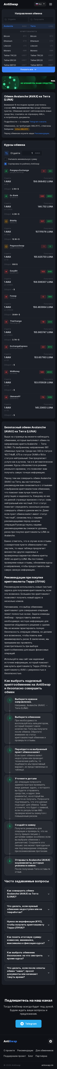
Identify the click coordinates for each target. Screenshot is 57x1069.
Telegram (28, 1023)
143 (43, 271)
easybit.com (14, 273)
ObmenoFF (15, 396)
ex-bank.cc (14, 197)
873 (50, 347)
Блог (30, 1056)
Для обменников (44, 1050)
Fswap (13, 296)
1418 (50, 397)
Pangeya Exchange (19, 170)
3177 (49, 221)
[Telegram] (50, 1041)
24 (50, 171)
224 (50, 322)
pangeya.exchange (17, 172)
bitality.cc (13, 222)
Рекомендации (42, 133)
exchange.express (16, 348)
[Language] (40, 4)
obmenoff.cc (14, 398)
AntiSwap (11, 4)
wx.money (13, 373)
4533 (49, 372)
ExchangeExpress (19, 346)
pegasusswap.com (16, 248)
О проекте (9, 1050)
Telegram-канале (37, 121)
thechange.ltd (15, 323)
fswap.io (13, 298)
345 (42, 196)
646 (50, 271)
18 (43, 322)
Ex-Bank (14, 195)
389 (50, 297)
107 (42, 221)
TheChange (16, 321)
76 (43, 397)
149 (42, 372)
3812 (49, 196)
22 (43, 347)
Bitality (13, 220)
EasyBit (13, 271)
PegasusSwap (17, 245)
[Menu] (50, 4)
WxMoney (15, 371)
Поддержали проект (15, 1056)
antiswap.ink (47, 1065)
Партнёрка (41, 1056)
